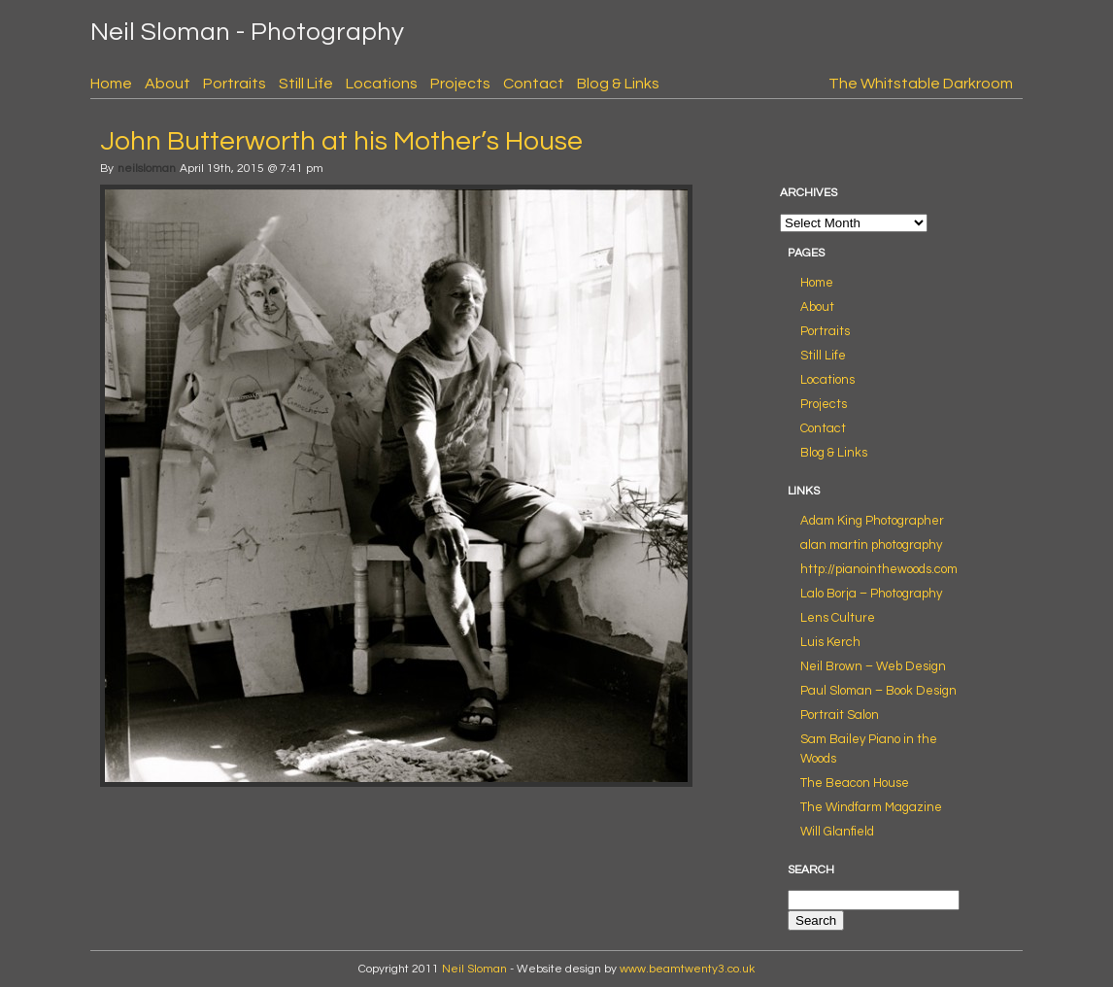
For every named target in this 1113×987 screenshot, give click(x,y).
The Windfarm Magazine (871, 807)
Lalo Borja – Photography (871, 593)
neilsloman (147, 168)
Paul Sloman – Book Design (878, 691)
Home (111, 83)
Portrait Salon (839, 715)
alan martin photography (871, 545)
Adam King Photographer (872, 521)
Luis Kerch (830, 642)
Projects (460, 83)
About (167, 83)
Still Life (306, 83)
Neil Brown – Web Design (873, 666)
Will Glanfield (837, 831)
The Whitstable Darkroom (920, 83)
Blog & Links (618, 83)
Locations (382, 83)
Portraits (234, 83)
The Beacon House (854, 783)
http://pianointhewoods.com (879, 569)
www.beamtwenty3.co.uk (687, 969)
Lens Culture (837, 618)
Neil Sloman (474, 969)
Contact (533, 83)
